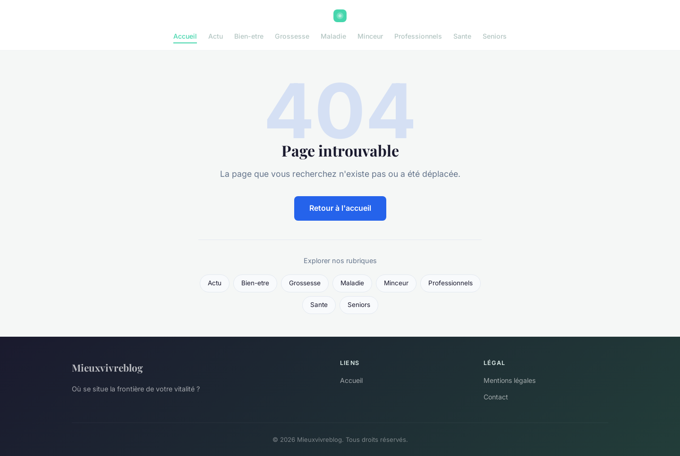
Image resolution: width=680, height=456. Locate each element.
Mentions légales (510, 380)
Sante (462, 36)
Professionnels (418, 36)
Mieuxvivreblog (107, 367)
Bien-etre (249, 36)
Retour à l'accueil (340, 208)
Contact (496, 397)
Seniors (495, 36)
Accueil (185, 36)
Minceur (370, 36)
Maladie (333, 36)
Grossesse (292, 36)
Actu (215, 36)
